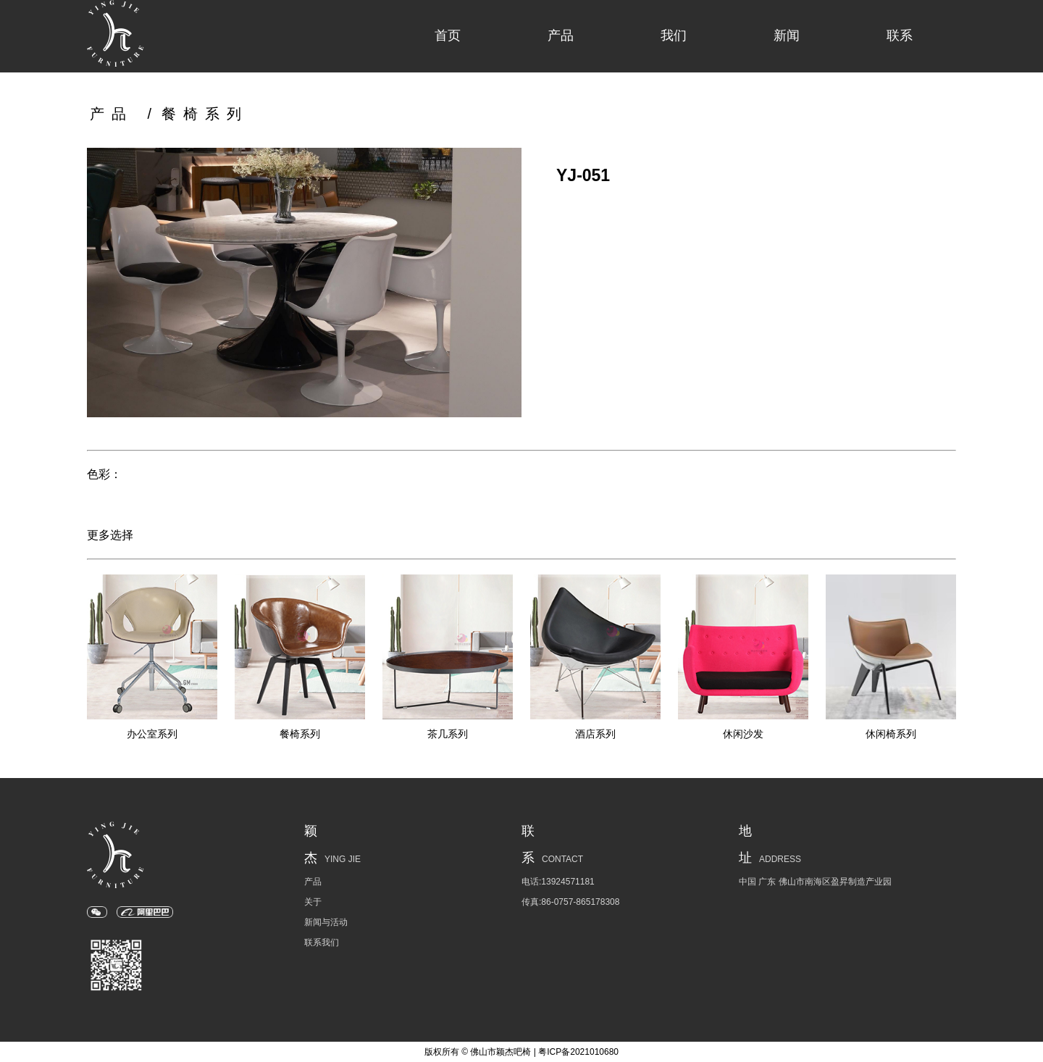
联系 (900, 35)
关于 (313, 902)
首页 (448, 35)
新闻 (787, 35)
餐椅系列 (205, 114)
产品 (561, 35)
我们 (674, 35)
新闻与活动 (326, 922)
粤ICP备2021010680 (578, 1052)
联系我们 (321, 942)
